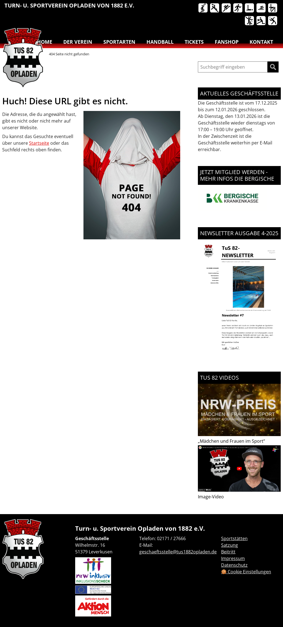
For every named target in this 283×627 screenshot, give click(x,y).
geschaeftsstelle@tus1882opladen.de (178, 552)
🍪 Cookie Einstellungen (246, 572)
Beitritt (228, 552)
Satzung (229, 545)
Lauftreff (238, 8)
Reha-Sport (249, 8)
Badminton (273, 21)
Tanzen (249, 21)
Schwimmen (261, 8)
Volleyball (261, 21)
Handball (215, 8)
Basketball (203, 8)
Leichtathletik (226, 8)
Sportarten (119, 41)
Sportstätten (234, 538)
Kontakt (261, 41)
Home (44, 41)
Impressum (233, 558)
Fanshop (227, 41)
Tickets (194, 41)
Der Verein (77, 41)
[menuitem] (203, 9)
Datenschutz (234, 565)
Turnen (273, 8)
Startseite (39, 143)
